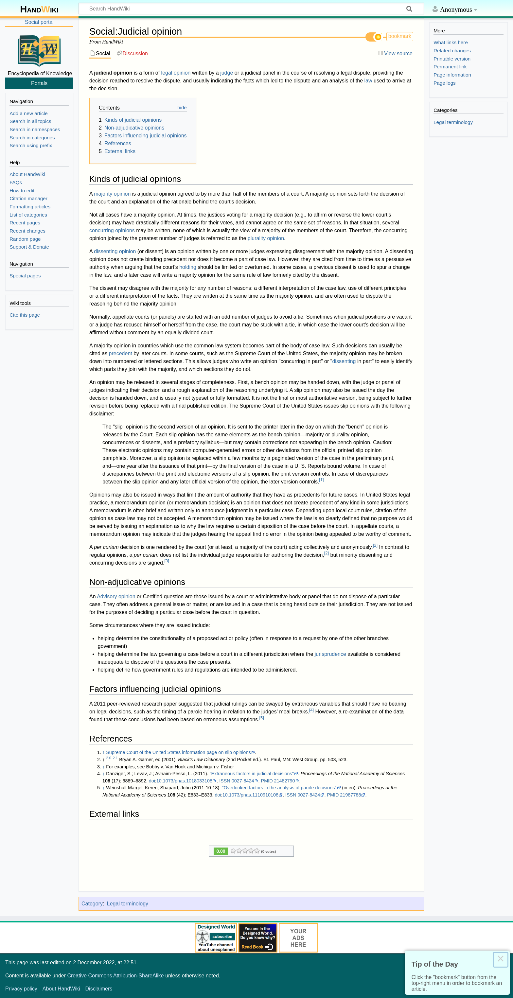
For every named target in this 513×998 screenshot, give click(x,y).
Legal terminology (127, 903)
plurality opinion (266, 238)
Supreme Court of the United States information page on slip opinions (178, 752)
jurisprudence (330, 654)
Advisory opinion (116, 596)
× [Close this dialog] (500, 960)
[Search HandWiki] (251, 8)
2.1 (115, 758)
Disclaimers (99, 988)
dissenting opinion (115, 251)
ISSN (224, 780)
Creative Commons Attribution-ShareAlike (115, 975)
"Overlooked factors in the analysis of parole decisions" (279, 787)
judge (226, 73)
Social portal (39, 22)
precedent (120, 353)
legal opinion (176, 73)
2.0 (108, 758)
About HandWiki (61, 988)
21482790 (284, 780)
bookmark (399, 36)
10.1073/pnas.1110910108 (250, 794)
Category (92, 903)
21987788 (350, 794)
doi (152, 780)
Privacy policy (21, 988)
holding (187, 267)
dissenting (344, 361)
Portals (39, 83)
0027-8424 (243, 780)
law (368, 80)
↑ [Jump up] (103, 752)
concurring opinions (112, 230)
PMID (267, 780)
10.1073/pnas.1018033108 (184, 780)
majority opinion (112, 194)
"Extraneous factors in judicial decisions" (251, 773)
